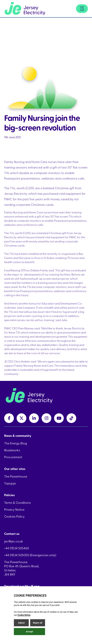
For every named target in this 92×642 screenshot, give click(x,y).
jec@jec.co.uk (13, 541)
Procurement (13, 457)
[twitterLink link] (21, 418)
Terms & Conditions (17, 502)
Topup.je (10, 483)
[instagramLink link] (46, 418)
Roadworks (12, 450)
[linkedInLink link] (34, 418)
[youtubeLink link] (59, 418)
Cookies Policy (14, 516)
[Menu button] (82, 8)
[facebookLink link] (9, 418)
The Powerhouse (15, 476)
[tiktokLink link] (71, 418)
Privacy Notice (14, 509)
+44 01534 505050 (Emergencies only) (30, 555)
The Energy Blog (15, 443)
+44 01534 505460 (16, 548)
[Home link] (25, 8)
